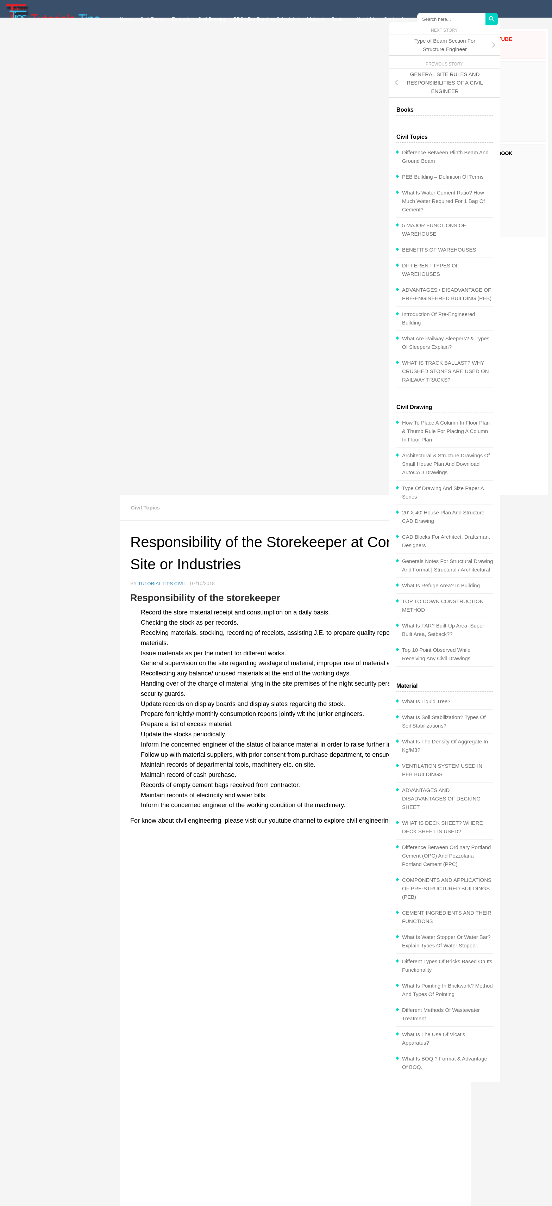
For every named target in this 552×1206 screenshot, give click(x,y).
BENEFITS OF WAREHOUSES (54, 261)
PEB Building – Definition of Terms (58, 188)
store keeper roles (327, 766)
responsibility (215, 766)
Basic (338, 19)
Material (316, 19)
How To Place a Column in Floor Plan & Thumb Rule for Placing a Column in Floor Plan (61, 442)
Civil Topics (152, 19)
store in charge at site (269, 766)
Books (128, 1156)
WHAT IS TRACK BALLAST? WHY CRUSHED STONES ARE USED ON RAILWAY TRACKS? (60, 382)
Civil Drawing (212, 19)
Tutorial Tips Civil (163, 122)
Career (232, 1146)
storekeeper (148, 780)
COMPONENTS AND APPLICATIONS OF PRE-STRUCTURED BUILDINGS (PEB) (61, 900)
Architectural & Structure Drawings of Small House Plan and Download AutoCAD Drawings (61, 475)
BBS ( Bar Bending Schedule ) (267, 19)
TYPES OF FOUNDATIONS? (371, 875)
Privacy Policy (240, 1156)
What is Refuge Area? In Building (56, 597)
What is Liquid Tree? (41, 713)
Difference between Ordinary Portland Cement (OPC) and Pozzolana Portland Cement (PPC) (61, 867)
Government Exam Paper (355, 1146)
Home (126, 19)
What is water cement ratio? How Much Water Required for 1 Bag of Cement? (58, 212)
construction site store (161, 766)
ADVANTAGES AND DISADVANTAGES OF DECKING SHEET (56, 810)
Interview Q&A (137, 1146)
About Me (366, 19)
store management (381, 766)
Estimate (180, 19)
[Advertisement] (498, 366)
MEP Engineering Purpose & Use (174, 875)
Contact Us (396, 19)
